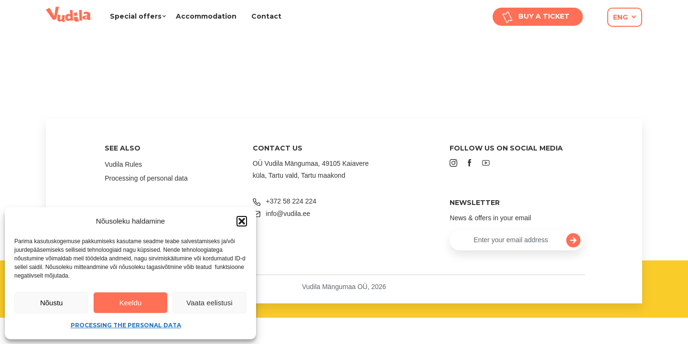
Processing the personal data (126, 325)
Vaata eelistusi (209, 303)
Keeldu (130, 303)
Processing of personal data (146, 178)
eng (620, 17)
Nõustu (51, 303)
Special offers (135, 16)
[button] (242, 221)
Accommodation (206, 16)
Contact (266, 16)
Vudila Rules (123, 164)
